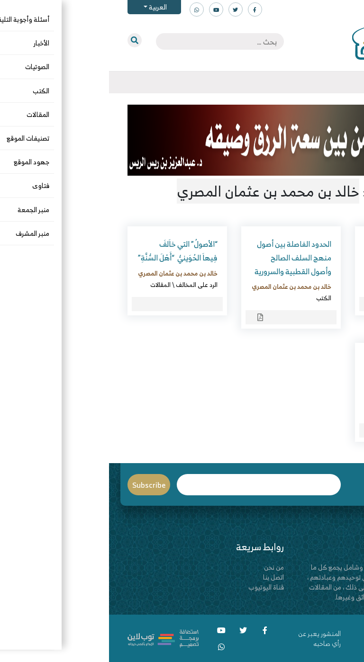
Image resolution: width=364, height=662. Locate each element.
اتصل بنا (164, 577)
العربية (48, 7)
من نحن (165, 567)
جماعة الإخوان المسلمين (306, 411)
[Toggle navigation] (345, 82)
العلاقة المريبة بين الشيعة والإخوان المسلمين (295, 250)
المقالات (51, 284)
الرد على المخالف (88, 284)
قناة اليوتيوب (157, 587)
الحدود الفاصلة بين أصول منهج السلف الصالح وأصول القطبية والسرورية (184, 257)
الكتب (328, 284)
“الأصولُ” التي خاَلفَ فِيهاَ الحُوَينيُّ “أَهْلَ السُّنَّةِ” (69, 250)
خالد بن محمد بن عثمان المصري (296, 273)
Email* (150, 484)
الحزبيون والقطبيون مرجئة (296, 360)
